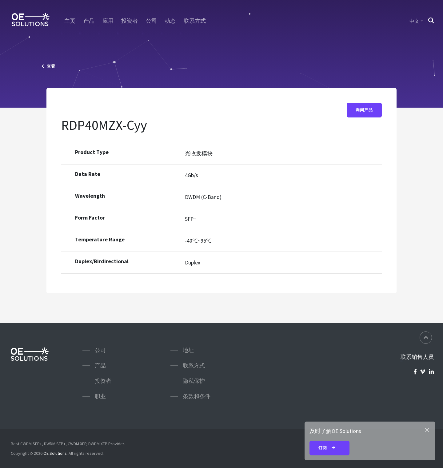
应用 (108, 21)
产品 (88, 21)
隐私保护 (194, 380)
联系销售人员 (417, 357)
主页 (69, 21)
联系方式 (195, 21)
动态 (170, 21)
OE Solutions (55, 453)
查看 (48, 66)
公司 (151, 21)
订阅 (329, 448)
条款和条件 (196, 396)
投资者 (129, 21)
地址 (188, 350)
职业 (100, 396)
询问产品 (364, 110)
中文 (414, 21)
